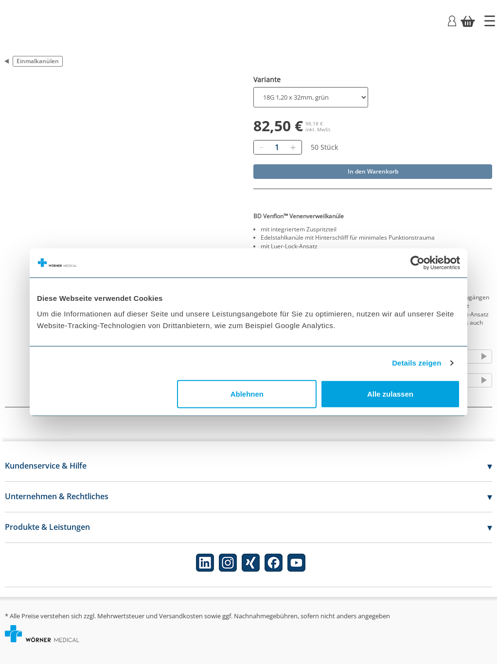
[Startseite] (490, 20)
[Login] (452, 20)
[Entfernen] (261, 147)
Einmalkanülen (38, 61)
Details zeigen (416, 363)
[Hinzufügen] (292, 147)
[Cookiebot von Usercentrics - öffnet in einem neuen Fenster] (417, 263)
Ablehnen (247, 393)
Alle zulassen (390, 393)
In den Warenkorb (373, 171)
